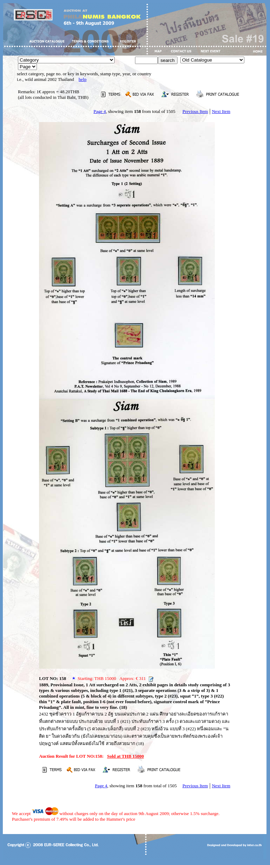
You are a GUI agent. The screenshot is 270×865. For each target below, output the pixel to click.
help (82, 79)
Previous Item (195, 111)
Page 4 (100, 111)
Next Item (221, 111)
